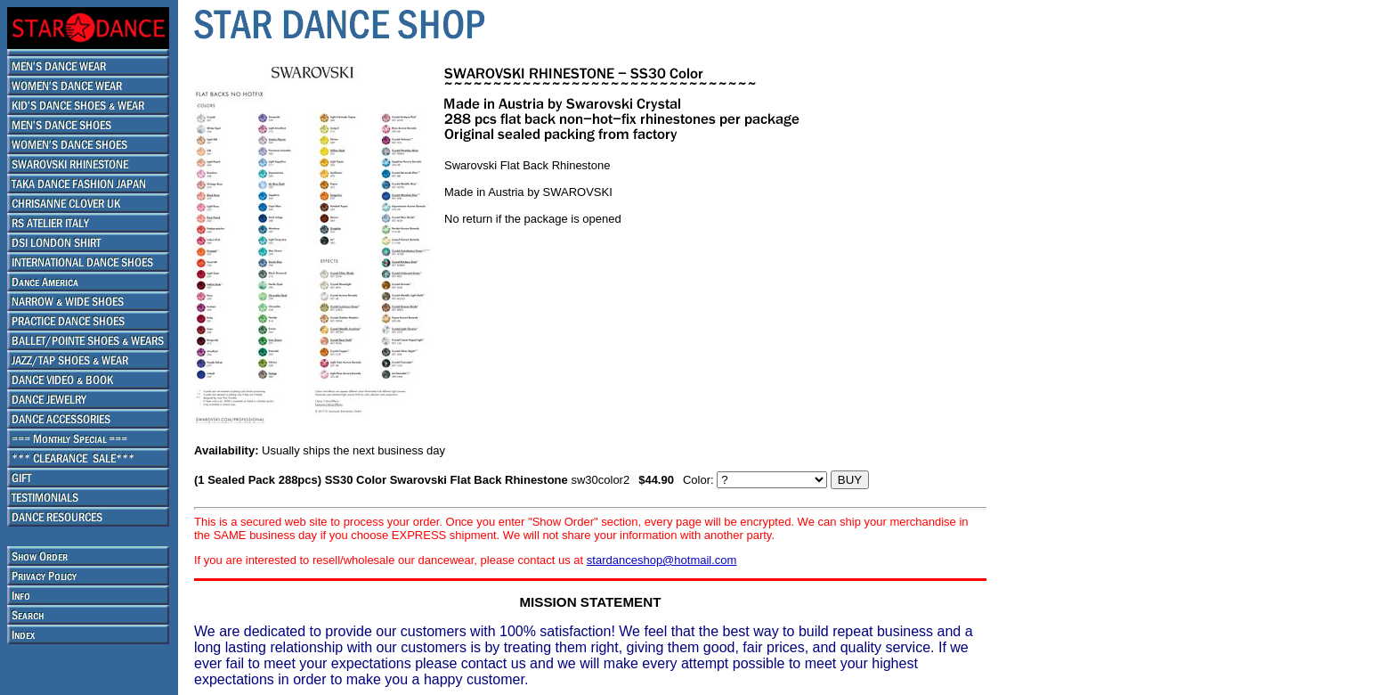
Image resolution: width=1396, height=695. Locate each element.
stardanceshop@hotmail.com (662, 560)
